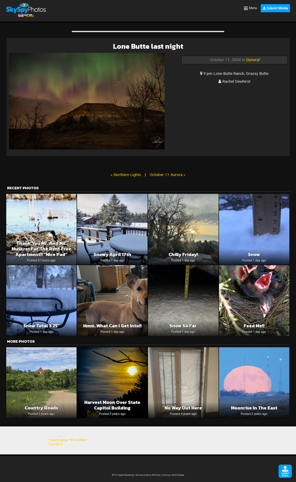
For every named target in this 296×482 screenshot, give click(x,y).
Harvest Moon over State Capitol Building (112, 405)
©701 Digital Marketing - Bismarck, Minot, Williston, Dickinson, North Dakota (148, 475)
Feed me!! (254, 326)
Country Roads (41, 408)
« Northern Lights (126, 174)
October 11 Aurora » (167, 174)
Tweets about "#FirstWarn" (67, 440)
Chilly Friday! (183, 254)
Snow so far (183, 326)
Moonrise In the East (254, 408)
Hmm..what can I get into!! (112, 326)
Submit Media (275, 8)
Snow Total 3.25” (41, 326)
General (252, 59)
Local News (55, 444)
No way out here (183, 408)
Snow (254, 254)
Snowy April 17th (112, 254)
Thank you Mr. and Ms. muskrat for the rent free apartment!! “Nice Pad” (41, 248)
